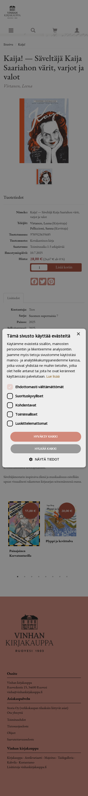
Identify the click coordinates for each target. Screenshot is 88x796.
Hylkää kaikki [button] (45, 449)
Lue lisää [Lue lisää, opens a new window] (53, 376)
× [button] (78, 334)
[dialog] (44, 398)
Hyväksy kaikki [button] (46, 436)
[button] (44, 459)
